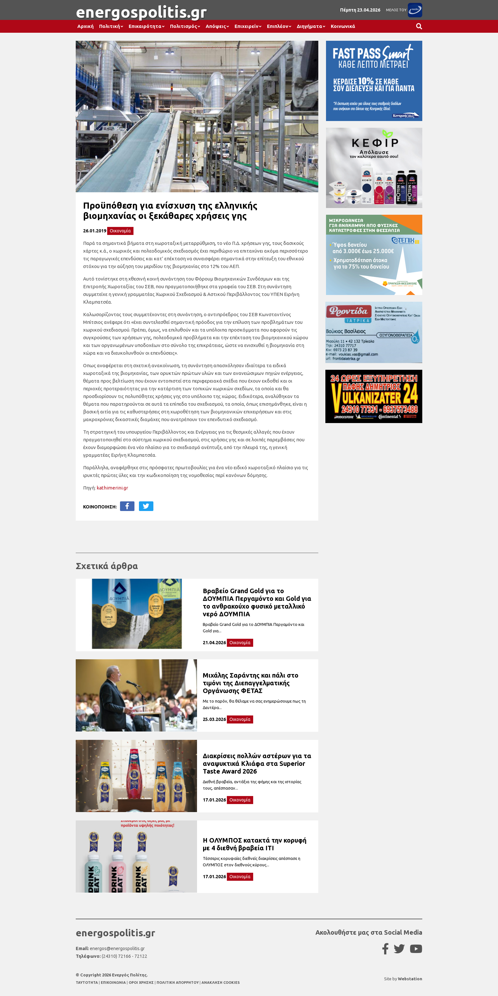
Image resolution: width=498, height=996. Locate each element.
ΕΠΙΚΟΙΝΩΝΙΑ (114, 982)
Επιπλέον (277, 26)
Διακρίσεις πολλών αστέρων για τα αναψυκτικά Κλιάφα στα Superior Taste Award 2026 (257, 763)
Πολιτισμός (183, 26)
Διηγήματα (309, 26)
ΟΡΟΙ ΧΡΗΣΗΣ (142, 982)
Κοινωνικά (343, 26)
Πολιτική (109, 26)
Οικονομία (120, 230)
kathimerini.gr (112, 487)
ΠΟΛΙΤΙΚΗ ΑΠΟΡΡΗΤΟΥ (178, 982)
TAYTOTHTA (87, 982)
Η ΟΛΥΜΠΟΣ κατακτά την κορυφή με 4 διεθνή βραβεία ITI (254, 844)
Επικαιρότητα (145, 26)
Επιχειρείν (246, 26)
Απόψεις (216, 26)
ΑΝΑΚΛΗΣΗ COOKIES (221, 982)
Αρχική (85, 26)
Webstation (410, 978)
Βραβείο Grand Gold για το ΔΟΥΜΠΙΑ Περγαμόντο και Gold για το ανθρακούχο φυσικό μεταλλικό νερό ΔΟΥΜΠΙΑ (257, 602)
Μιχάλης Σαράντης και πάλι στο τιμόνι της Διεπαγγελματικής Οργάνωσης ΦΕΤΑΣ (250, 682)
